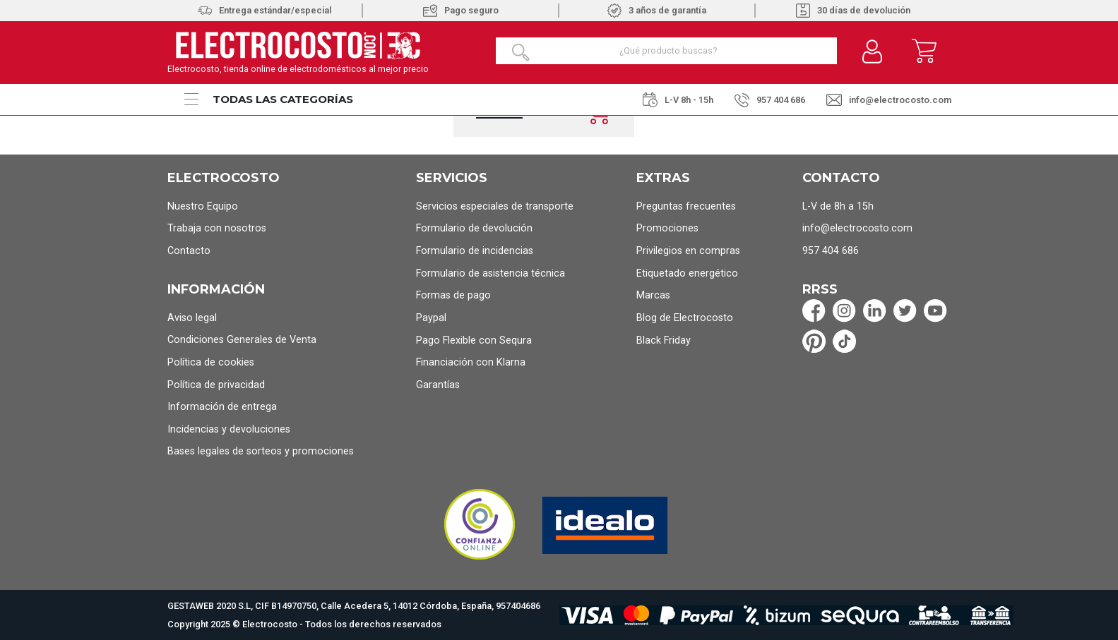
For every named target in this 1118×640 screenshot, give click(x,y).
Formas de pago (453, 295)
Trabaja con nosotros (216, 228)
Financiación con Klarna (470, 362)
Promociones (667, 228)
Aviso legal (192, 318)
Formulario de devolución (474, 228)
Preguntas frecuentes (686, 206)
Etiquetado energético (687, 273)
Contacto (188, 251)
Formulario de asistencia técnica (490, 273)
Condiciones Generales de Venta (241, 340)
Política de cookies (210, 362)
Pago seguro (461, 11)
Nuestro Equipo (202, 206)
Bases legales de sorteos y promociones (260, 451)
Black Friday (663, 340)
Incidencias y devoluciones (228, 429)
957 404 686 (770, 100)
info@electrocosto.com (888, 100)
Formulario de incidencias (474, 251)
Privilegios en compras (688, 251)
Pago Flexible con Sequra (474, 340)
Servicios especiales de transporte (494, 206)
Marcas (653, 295)
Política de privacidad (216, 385)
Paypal (431, 318)
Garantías (438, 385)
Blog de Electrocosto (684, 318)
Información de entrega (222, 407)
